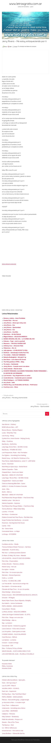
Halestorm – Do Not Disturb (12, 334)
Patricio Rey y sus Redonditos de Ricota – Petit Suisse (20, 385)
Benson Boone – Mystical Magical (12, 430)
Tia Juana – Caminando (11, 364)
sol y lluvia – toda (9, 382)
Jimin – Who (5, 489)
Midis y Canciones (7, 666)
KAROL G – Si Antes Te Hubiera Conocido (14, 486)
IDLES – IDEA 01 (7, 492)
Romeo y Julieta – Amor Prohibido (14, 318)
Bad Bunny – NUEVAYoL (9, 444)
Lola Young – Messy (8, 435)
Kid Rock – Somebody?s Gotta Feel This (16, 352)
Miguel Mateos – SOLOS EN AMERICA (15, 336)
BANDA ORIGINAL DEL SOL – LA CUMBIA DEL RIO (19, 339)
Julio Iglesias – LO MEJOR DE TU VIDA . (16, 350)
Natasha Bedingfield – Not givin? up (15, 357)
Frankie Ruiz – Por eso (11, 320)
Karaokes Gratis (6, 668)
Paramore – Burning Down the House (13, 523)
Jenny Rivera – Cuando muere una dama (16, 366)
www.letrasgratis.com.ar (25, 3)
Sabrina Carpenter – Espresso (11, 503)
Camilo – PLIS (6, 526)
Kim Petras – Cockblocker (10, 514)
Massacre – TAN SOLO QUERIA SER (15, 343)
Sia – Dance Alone (7, 528)
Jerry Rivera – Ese (9, 325)
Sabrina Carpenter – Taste (10, 469)
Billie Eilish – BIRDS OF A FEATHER (12, 475)
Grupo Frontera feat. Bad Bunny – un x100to (15, 520)
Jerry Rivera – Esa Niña (11, 332)
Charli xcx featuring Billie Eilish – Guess (13, 483)
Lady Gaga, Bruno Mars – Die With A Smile (15, 447)
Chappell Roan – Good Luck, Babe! (12, 472)
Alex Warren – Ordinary (9, 424)
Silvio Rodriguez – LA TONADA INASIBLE (16, 380)
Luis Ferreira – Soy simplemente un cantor (17, 375)
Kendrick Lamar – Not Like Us (11, 500)
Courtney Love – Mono (11, 387)
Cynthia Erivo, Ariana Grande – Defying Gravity (16, 438)
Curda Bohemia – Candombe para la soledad (18, 378)
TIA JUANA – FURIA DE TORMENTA (15, 355)
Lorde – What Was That (9, 433)
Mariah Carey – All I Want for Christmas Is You (15, 458)
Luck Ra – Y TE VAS (8, 511)
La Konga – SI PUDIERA (9, 534)
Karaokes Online (7, 664)
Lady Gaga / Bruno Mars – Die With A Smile (15, 478)
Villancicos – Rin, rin (10, 348)
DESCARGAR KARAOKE (9, 264)
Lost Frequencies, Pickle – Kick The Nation (14, 452)
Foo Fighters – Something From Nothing (14, 455)
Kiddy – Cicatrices (7, 441)
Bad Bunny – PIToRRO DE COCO (11, 449)
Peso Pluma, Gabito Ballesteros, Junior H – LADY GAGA (18, 461)
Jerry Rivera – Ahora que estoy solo (15, 323)
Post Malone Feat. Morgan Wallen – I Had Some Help (18, 506)
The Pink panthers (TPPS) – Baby (14, 362)
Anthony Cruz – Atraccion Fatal (13, 346)
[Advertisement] (25, 61)
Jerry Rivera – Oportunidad (12, 327)
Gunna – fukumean (7, 464)
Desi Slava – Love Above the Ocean (15, 359)
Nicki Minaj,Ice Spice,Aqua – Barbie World (14, 466)
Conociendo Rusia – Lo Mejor (11, 531)
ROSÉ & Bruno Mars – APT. (10, 427)
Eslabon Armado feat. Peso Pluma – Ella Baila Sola (17, 517)
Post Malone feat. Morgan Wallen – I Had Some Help (18, 497)
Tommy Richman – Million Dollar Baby (13, 509)
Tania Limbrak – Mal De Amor (13, 368)
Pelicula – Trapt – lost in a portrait (14, 341)
